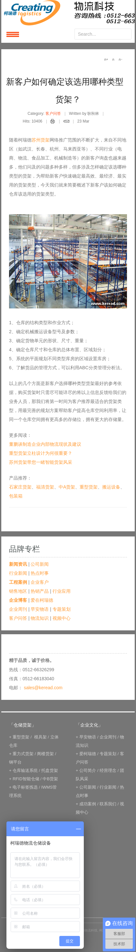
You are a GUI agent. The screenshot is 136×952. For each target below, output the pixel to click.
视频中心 (62, 618)
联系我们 (108, 803)
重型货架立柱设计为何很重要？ (40, 453)
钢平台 (15, 762)
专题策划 (62, 609)
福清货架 (45, 487)
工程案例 (18, 582)
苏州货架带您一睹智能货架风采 (40, 462)
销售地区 (18, 591)
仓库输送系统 (25, 770)
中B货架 (50, 778)
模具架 (40, 737)
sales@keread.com (43, 687)
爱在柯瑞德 (42, 600)
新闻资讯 (18, 564)
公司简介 (87, 770)
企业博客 (18, 600)
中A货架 (67, 487)
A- (120, 59)
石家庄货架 (20, 487)
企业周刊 (18, 609)
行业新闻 (18, 573)
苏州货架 (41, 139)
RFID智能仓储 (26, 778)
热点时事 (40, 573)
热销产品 (40, 591)
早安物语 (40, 609)
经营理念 (108, 770)
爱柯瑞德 (87, 753)
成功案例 (87, 803)
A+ (106, 59)
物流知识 (40, 618)
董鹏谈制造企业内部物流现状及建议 (45, 444)
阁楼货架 (45, 753)
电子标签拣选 (25, 787)
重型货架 (89, 487)
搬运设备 (111, 487)
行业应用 (62, 591)
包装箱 (16, 496)
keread (68, 12)
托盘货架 (49, 770)
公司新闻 (40, 564)
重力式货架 (23, 753)
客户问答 (53, 113)
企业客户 (40, 582)
